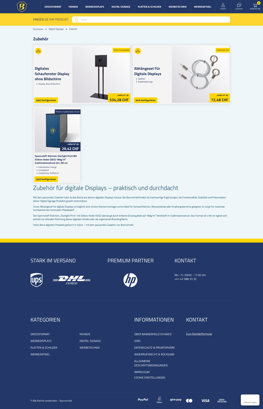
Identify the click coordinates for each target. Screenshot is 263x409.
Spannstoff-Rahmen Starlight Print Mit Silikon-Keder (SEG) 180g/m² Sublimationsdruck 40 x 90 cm (56, 159)
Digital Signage (56, 29)
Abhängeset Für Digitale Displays (147, 71)
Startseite (38, 29)
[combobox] (151, 19)
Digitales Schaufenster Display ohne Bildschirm (52, 74)
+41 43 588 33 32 (185, 279)
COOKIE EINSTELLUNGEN (149, 377)
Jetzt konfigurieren (46, 100)
